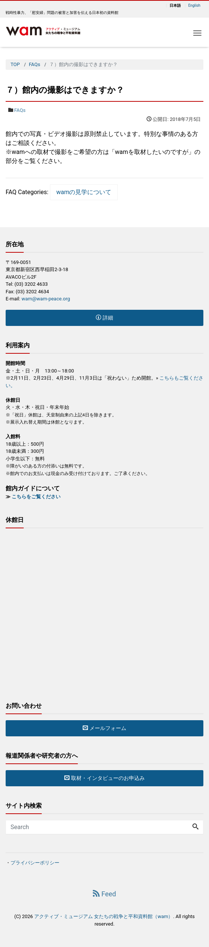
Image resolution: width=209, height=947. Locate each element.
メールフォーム (104, 728)
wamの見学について (84, 192)
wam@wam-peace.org (45, 299)
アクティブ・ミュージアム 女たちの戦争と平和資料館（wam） (103, 916)
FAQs (20, 110)
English (194, 6)
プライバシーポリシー (35, 863)
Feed (104, 894)
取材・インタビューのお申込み (104, 778)
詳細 (104, 318)
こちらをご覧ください (36, 496)
